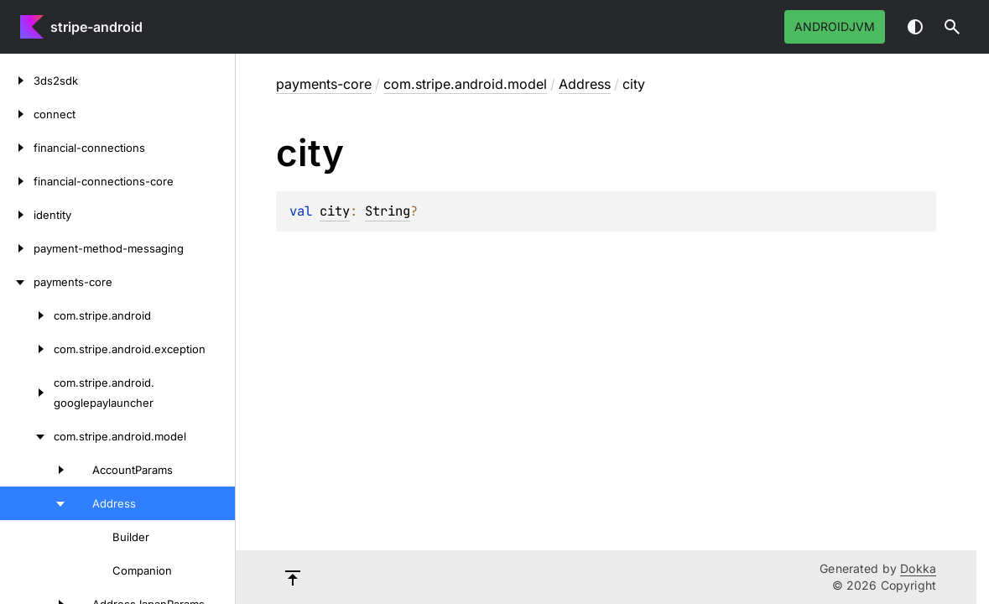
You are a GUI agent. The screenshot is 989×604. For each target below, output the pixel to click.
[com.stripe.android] (27, 315)
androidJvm (834, 26)
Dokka (918, 568)
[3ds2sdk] (17, 80)
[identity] (17, 215)
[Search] (952, 27)
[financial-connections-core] (17, 181)
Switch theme (915, 27)
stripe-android (96, 26)
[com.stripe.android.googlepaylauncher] (27, 392)
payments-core (324, 84)
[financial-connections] (17, 147)
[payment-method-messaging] (17, 248)
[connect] (17, 114)
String (387, 211)
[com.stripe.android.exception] (27, 349)
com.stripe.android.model (465, 84)
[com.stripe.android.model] (27, 436)
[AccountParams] (37, 470)
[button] (952, 27)
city (335, 211)
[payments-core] (17, 282)
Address (585, 84)
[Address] (37, 503)
